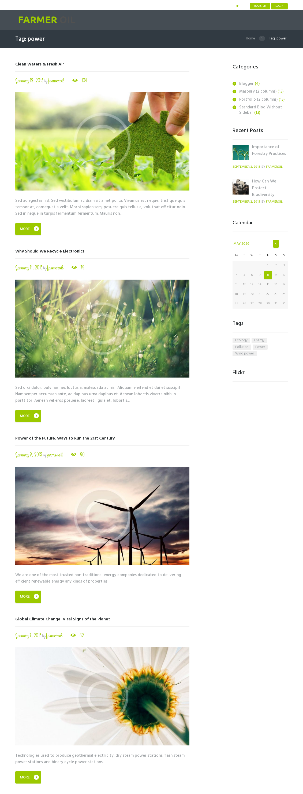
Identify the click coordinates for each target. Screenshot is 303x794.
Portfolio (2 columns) (258, 99)
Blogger (246, 84)
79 (82, 267)
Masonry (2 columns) (257, 91)
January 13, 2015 (29, 80)
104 (83, 80)
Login (279, 6)
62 (81, 635)
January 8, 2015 (28, 454)
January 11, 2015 (29, 267)
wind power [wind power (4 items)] (244, 353)
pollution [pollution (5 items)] (242, 347)
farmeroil (56, 80)
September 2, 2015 (246, 167)
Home (250, 38)
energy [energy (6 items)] (259, 340)
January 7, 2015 (28, 635)
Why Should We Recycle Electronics (49, 251)
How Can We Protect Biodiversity (264, 188)
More (25, 229)
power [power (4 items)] (260, 347)
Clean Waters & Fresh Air (39, 64)
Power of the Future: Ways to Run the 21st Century (65, 438)
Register (260, 6)
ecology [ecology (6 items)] (241, 340)
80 (82, 454)
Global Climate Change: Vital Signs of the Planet (62, 619)
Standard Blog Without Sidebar (260, 110)
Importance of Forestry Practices (269, 150)
